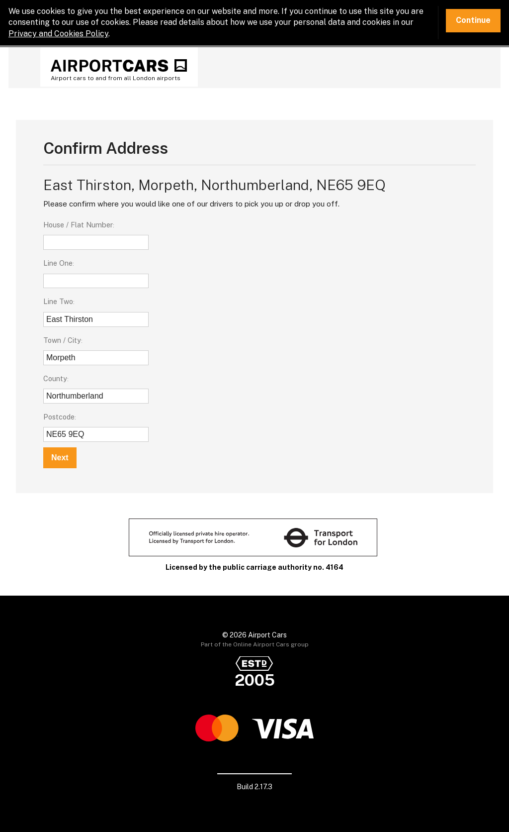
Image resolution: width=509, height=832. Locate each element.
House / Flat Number (78, 224)
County (55, 378)
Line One (58, 263)
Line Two (58, 301)
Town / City (62, 340)
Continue (473, 20)
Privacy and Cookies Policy (58, 33)
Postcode (59, 417)
